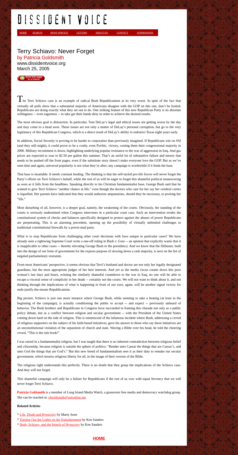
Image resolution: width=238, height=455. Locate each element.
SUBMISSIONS (145, 32)
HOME (99, 438)
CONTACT (122, 32)
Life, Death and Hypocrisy (38, 414)
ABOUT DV (102, 32)
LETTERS (81, 32)
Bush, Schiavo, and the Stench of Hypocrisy (50, 424)
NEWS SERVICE (59, 32)
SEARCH (37, 32)
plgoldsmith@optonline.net (67, 397)
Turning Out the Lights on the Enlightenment (50, 420)
